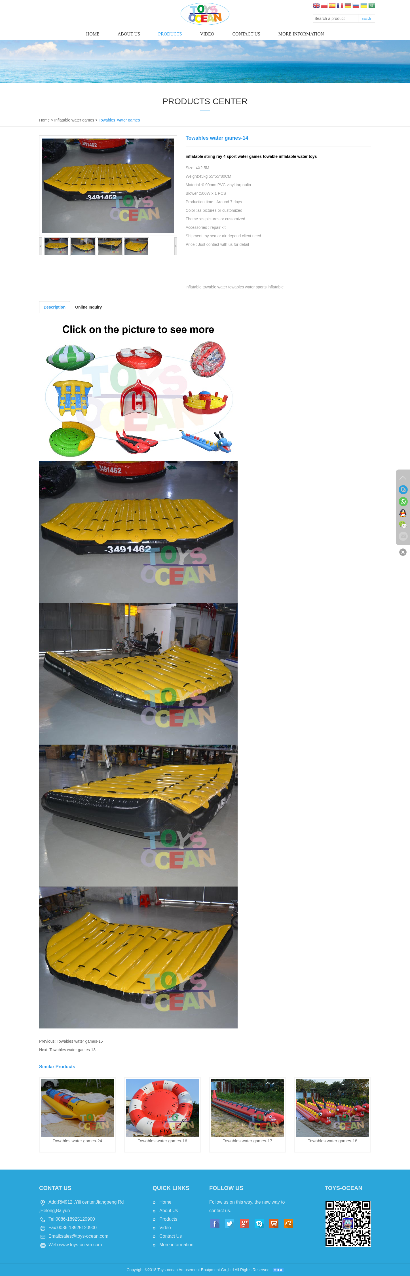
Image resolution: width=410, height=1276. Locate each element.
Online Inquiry (88, 307)
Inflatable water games (74, 120)
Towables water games (119, 120)
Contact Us (170, 1236)
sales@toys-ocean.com (84, 1236)
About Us (129, 34)
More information (301, 34)
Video (207, 34)
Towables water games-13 (72, 1049)
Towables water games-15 (80, 1041)
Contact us (246, 34)
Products (170, 34)
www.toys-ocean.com (80, 1244)
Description (54, 307)
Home (93, 34)
